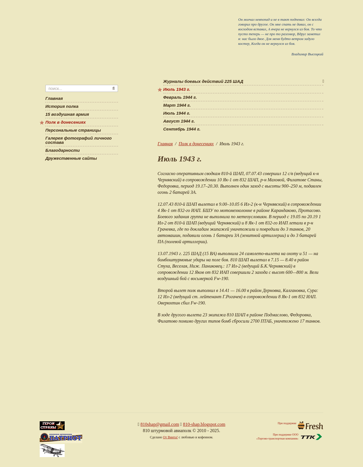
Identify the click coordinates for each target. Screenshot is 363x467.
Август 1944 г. (179, 121)
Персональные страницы (73, 130)
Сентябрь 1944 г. (182, 129)
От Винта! (170, 437)
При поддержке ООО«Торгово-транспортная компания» (289, 437)
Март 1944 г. (177, 105)
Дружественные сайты (71, 158)
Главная (165, 143)
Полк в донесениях (196, 143)
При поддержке (300, 425)
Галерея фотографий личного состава (78, 140)
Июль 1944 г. (176, 113)
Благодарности (62, 150)
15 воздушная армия (67, 114)
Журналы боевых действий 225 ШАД (203, 81)
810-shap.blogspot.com (204, 424)
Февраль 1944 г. (180, 97)
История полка (62, 106)
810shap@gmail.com (159, 424)
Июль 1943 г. (176, 89)
